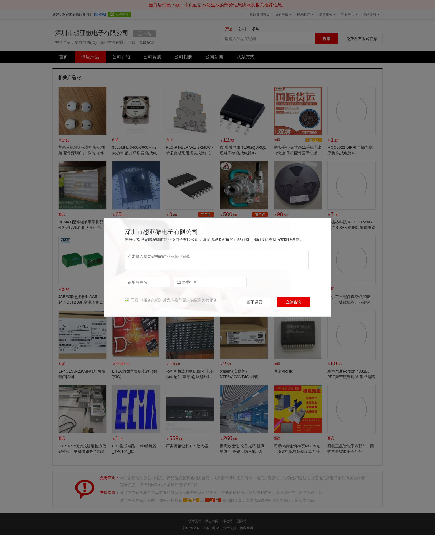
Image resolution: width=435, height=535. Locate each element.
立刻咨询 (293, 302)
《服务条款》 (151, 300)
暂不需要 (254, 302)
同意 (131, 300)
